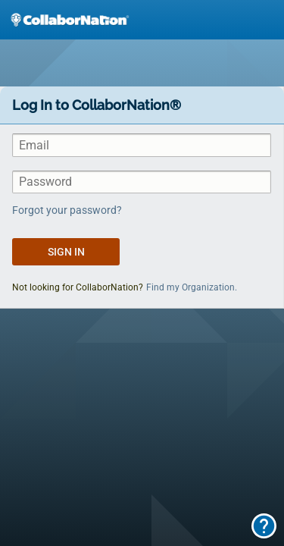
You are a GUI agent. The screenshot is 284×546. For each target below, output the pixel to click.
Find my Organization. (191, 287)
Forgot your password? (67, 210)
